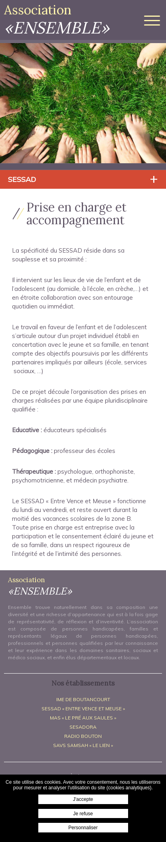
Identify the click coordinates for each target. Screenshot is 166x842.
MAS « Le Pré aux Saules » (83, 718)
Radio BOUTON (83, 736)
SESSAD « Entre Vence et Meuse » (83, 709)
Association (56, 20)
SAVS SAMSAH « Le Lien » (83, 745)
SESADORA (83, 727)
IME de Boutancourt (83, 699)
